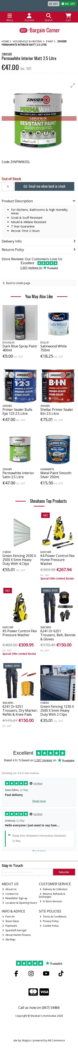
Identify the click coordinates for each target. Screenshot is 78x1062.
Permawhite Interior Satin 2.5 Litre (18, 475)
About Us (9, 889)
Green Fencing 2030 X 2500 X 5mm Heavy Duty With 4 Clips (19, 559)
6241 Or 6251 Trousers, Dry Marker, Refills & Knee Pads (20, 710)
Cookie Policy (49, 926)
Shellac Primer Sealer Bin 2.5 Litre (56, 411)
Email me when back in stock (44, 186)
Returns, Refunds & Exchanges (52, 895)
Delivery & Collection (53, 889)
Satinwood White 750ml (53, 348)
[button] (72, 85)
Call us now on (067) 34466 (39, 1007)
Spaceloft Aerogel (14, 930)
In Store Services (51, 901)
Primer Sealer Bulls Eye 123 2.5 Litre (17, 411)
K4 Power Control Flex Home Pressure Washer (57, 559)
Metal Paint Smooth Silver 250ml (55, 475)
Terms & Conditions (53, 916)
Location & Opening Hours (19, 903)
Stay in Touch (12, 866)
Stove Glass (10, 921)
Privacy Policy (49, 921)
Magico (26, 1040)
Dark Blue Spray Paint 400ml (19, 348)
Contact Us (10, 894)
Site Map (8, 939)
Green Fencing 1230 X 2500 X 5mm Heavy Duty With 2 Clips (57, 710)
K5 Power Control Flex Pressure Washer (19, 633)
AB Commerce (56, 1040)
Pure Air (8, 916)
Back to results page (18, 283)
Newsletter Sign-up (14, 898)
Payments (9, 926)
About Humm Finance (16, 935)
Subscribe (64, 872)
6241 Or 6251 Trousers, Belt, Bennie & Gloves (58, 635)
